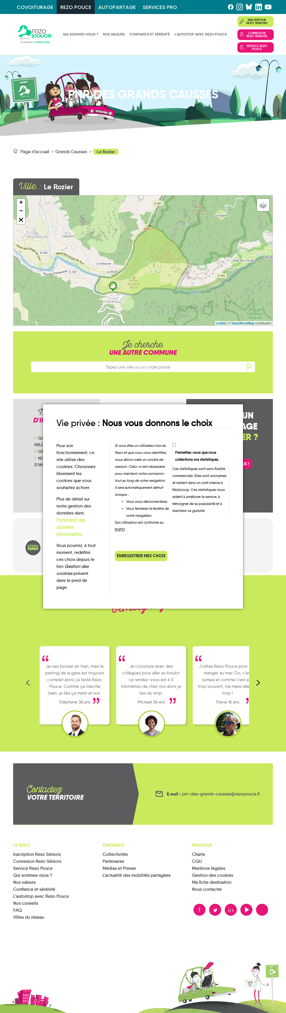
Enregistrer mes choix (141, 555)
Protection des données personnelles (70, 527)
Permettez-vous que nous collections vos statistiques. (197, 456)
